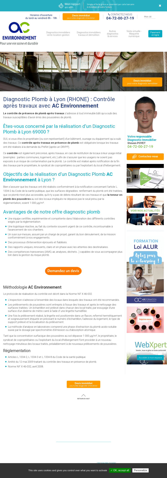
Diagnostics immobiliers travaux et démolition (89, 33)
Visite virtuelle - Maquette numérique (134, 33)
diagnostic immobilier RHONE (100, 460)
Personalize (140, 470)
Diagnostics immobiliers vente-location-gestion (58, 33)
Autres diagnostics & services (112, 33)
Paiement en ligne (155, 33)
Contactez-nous (145, 156)
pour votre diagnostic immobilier (81, 16)
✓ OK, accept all (120, 470)
